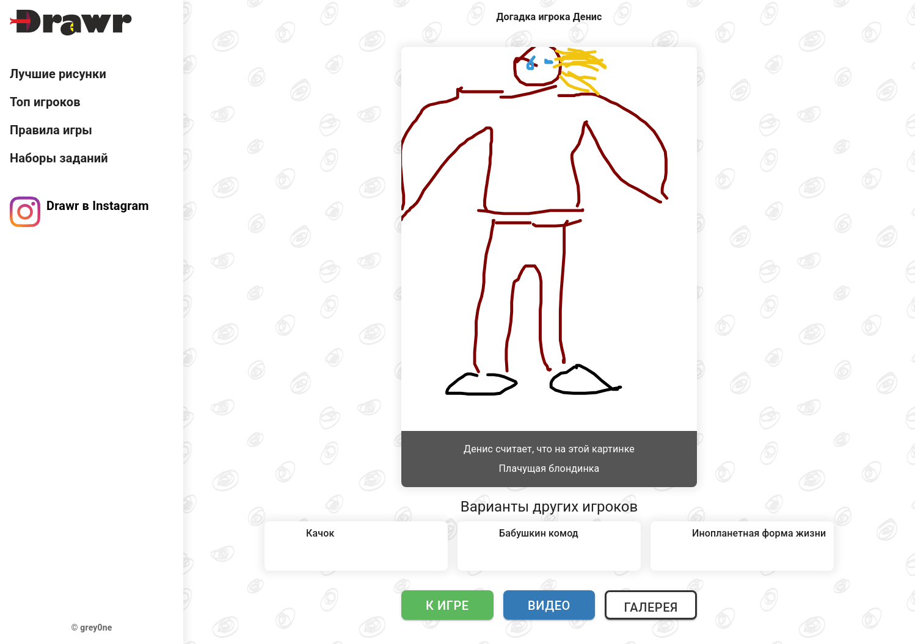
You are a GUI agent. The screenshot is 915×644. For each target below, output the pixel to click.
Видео (549, 605)
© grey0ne (91, 627)
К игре (447, 605)
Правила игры (51, 130)
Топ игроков (45, 102)
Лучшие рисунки (58, 74)
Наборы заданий (59, 158)
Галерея (650, 607)
